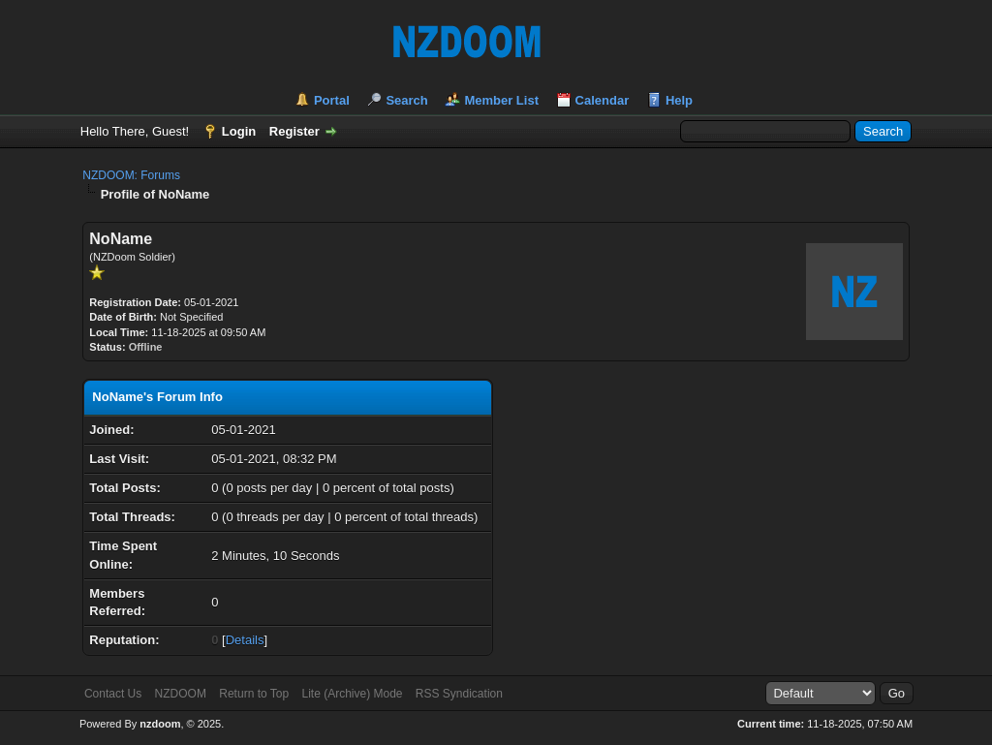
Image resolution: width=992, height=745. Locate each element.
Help (679, 100)
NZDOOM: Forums (131, 175)
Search (406, 100)
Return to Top (254, 693)
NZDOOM (180, 693)
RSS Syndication (459, 693)
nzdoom (160, 723)
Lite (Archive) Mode (351, 693)
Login (239, 131)
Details (245, 640)
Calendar (602, 100)
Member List (501, 100)
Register (294, 131)
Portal (332, 100)
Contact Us (112, 693)
